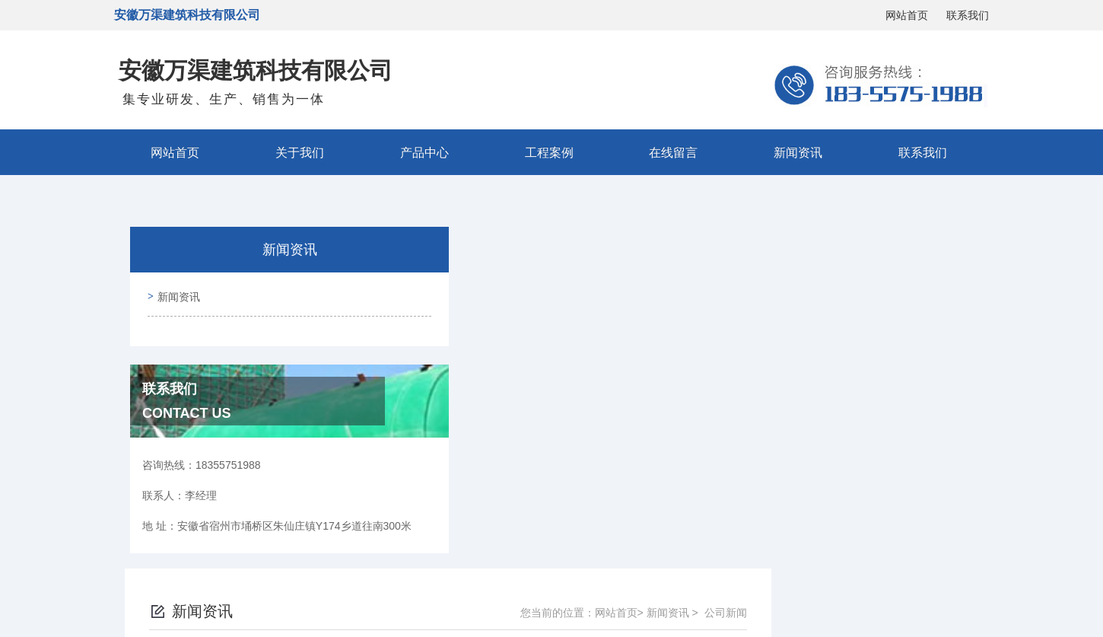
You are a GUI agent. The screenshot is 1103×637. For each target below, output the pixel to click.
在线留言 (673, 152)
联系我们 (967, 15)
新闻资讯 (798, 152)
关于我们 (299, 152)
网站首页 (906, 15)
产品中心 (424, 152)
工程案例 (549, 152)
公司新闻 (944, 256)
